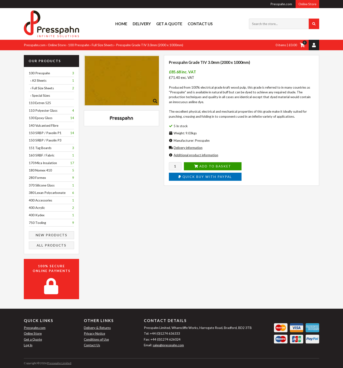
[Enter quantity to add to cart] (175, 166)
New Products (51, 235)
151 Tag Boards (51, 148)
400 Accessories (51, 200)
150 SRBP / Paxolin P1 (51, 133)
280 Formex (51, 177)
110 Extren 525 (40, 103)
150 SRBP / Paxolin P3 (45, 140)
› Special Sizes (39, 95)
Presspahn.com (281, 4)
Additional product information (196, 155)
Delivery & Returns (97, 328)
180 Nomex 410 (51, 170)
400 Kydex (51, 215)
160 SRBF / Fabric (51, 155)
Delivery (142, 23)
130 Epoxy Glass (51, 118)
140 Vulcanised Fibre (43, 125)
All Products (51, 245)
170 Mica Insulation (51, 163)
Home (121, 23)
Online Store (307, 4)
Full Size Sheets (103, 45)
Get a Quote (169, 23)
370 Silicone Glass (51, 185)
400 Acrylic (51, 207)
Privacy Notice (94, 333)
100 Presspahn (78, 45)
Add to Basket (212, 166)
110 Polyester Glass (51, 110)
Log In (28, 345)
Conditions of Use (96, 339)
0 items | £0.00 (286, 45)
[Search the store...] (284, 24)
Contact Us (200, 23)
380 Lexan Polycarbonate (51, 192)
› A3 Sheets (51, 80)
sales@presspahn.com (168, 345)
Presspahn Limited (59, 363)
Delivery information (188, 148)
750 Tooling (51, 222)
